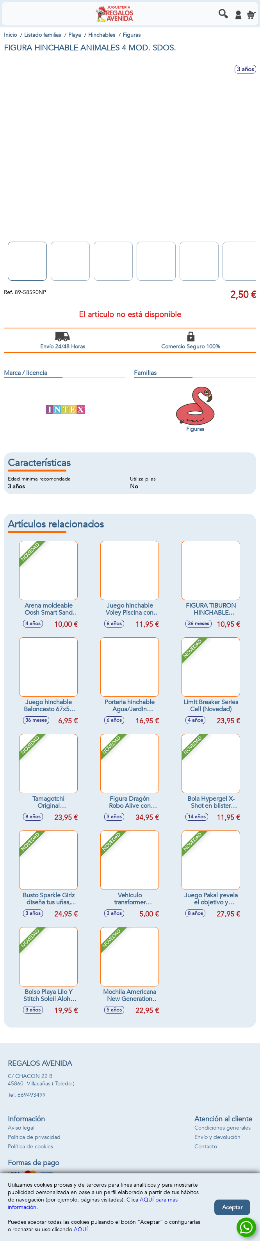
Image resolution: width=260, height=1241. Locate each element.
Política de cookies (30, 1146)
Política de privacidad (34, 1137)
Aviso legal (21, 1128)
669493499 (32, 1095)
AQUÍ (81, 1229)
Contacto (205, 1146)
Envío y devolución (217, 1137)
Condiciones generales (222, 1128)
